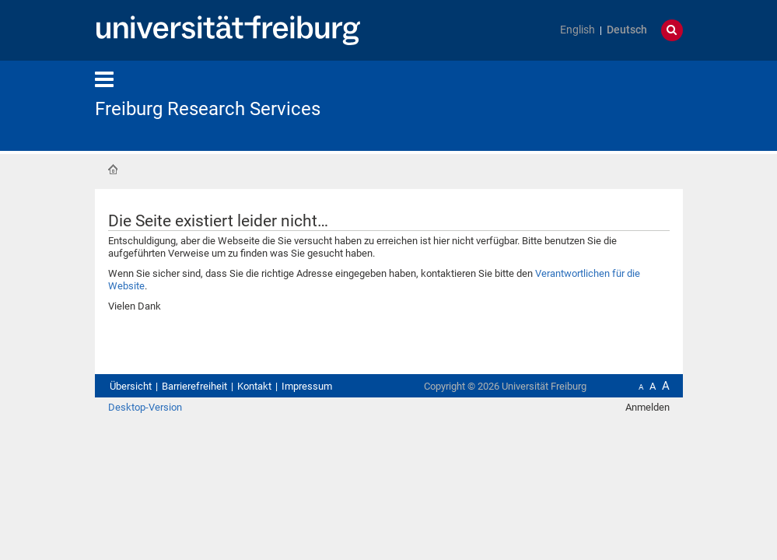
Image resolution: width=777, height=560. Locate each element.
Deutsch (627, 30)
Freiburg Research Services (207, 109)
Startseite (112, 169)
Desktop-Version (145, 407)
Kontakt (254, 386)
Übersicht (131, 386)
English (577, 30)
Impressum (307, 386)
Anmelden (647, 407)
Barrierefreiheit (194, 386)
